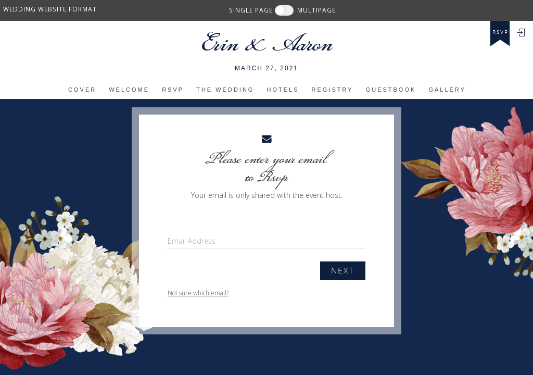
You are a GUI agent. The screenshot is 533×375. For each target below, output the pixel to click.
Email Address (191, 241)
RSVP (173, 89)
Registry (332, 89)
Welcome (129, 89)
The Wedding (225, 89)
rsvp (500, 32)
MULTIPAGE (316, 10)
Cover (82, 89)
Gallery (447, 89)
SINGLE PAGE (251, 10)
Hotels (282, 89)
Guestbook (391, 89)
